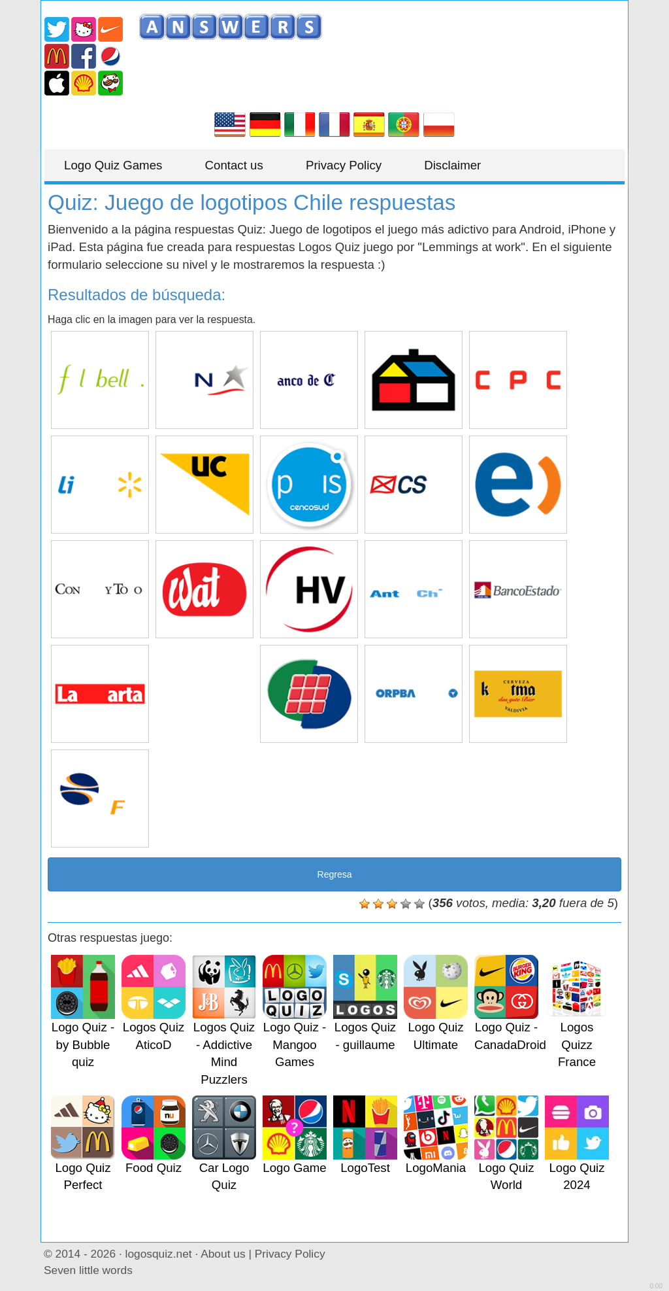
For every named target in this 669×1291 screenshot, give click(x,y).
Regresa (335, 874)
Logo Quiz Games (113, 165)
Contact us (234, 165)
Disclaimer (452, 165)
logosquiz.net (158, 1253)
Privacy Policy (344, 165)
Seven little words (88, 1270)
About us (223, 1253)
